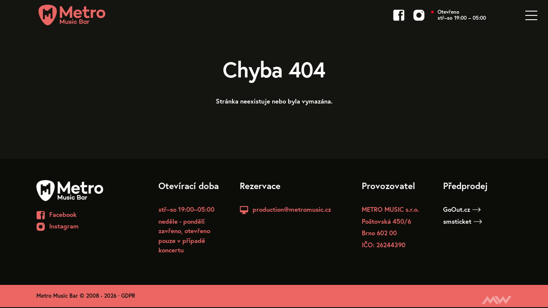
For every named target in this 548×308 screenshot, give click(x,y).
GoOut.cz (462, 209)
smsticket (462, 221)
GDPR (128, 295)
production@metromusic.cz (292, 209)
